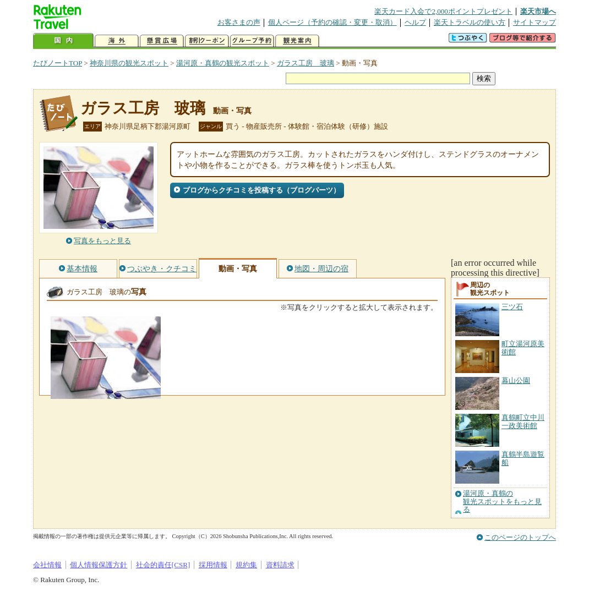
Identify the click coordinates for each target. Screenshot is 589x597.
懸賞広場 (162, 41)
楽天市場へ (538, 11)
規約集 (246, 565)
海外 (117, 41)
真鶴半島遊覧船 (522, 458)
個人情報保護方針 (98, 565)
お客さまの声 (238, 22)
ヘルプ (415, 22)
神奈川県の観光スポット (129, 63)
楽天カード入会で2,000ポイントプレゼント (443, 11)
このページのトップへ (520, 537)
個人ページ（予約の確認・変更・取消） (332, 22)
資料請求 (280, 565)
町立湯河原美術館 (522, 347)
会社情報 (47, 565)
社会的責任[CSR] (163, 565)
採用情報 (213, 565)
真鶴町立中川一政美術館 (522, 421)
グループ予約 (252, 41)
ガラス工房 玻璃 (305, 63)
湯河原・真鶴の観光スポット (222, 63)
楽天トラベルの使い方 (469, 22)
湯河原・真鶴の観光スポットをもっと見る (502, 501)
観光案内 (297, 41)
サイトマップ (534, 22)
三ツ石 (512, 307)
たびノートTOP (57, 63)
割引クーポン (207, 41)
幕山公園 (515, 380)
